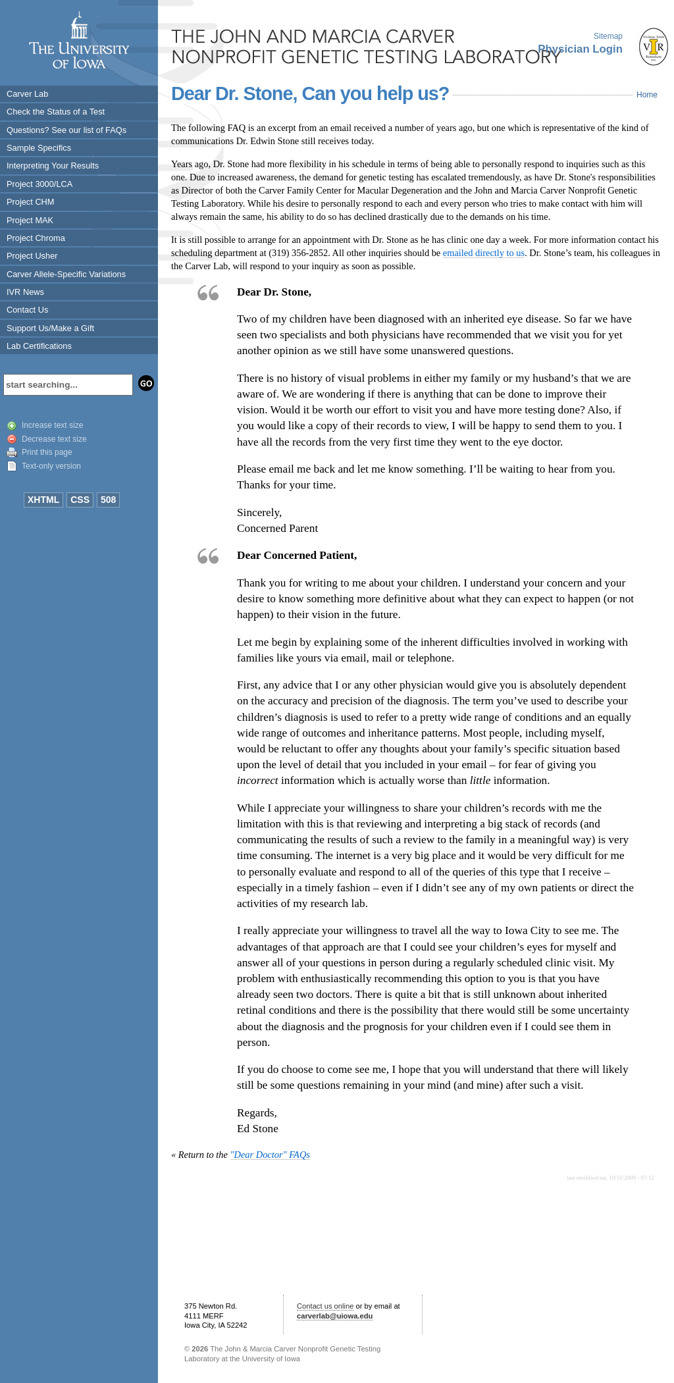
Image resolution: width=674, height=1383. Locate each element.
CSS (80, 499)
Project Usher (32, 256)
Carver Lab (27, 94)
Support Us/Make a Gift (50, 328)
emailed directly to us (484, 253)
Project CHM (31, 202)
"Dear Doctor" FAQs (270, 1154)
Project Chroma (36, 238)
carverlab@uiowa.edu (335, 1316)
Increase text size (52, 425)
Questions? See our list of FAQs (66, 130)
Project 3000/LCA (39, 184)
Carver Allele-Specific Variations (66, 274)
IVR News (25, 292)
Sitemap (608, 36)
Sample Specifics (39, 148)
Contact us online (325, 1306)
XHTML (43, 499)
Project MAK (30, 220)
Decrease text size (54, 439)
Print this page (47, 452)
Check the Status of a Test (56, 112)
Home (647, 94)
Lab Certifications (39, 346)
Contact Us (27, 310)
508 (108, 499)
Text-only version (51, 466)
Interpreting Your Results (53, 165)
